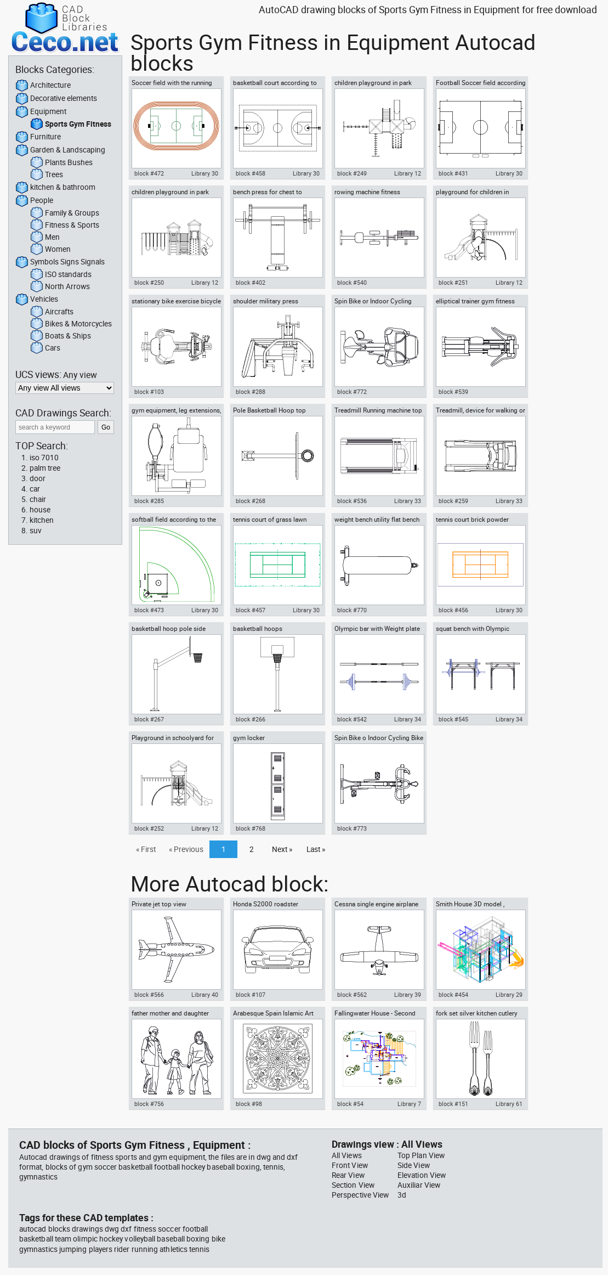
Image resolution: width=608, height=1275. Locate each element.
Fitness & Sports (64, 225)
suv (36, 530)
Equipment (40, 112)
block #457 (250, 610)
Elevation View (421, 1175)
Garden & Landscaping (60, 150)
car (35, 489)
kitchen (42, 520)
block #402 (250, 282)
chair (38, 499)
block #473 (149, 610)
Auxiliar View (418, 1185)
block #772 (352, 392)
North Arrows (60, 287)
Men (45, 238)
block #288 (250, 392)
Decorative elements (56, 98)
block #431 (453, 173)
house (40, 510)
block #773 (352, 828)
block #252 (149, 828)
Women (50, 250)
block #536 (352, 501)
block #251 (453, 282)
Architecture (43, 85)
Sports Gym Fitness (70, 125)
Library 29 (509, 994)
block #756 (149, 1104)
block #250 (149, 282)
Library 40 (204, 994)
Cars (45, 348)
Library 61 (509, 1104)
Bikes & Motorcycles (71, 324)
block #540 (352, 282)
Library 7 (409, 1104)
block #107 (250, 994)
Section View (353, 1185)
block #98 (249, 1104)
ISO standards (61, 275)
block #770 (352, 610)
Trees (46, 175)
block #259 (453, 501)
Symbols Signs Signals (60, 262)
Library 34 (407, 719)
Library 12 (407, 173)
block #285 (149, 501)
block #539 (453, 392)
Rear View (348, 1175)
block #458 (250, 173)
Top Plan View (421, 1155)
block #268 (250, 501)
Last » (315, 849)
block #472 (149, 173)
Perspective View (360, 1195)
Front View (350, 1165)
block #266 (250, 719)
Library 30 (204, 173)
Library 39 (407, 994)
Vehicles (36, 299)
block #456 (453, 610)
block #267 (149, 719)
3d (401, 1195)
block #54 (350, 1104)
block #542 (352, 719)
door (38, 478)
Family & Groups (64, 213)
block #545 (453, 719)
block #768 (250, 828)
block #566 (149, 994)
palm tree (45, 468)
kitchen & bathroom (55, 187)
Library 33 (407, 501)
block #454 (453, 994)
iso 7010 (44, 457)
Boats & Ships (60, 336)
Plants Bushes (61, 163)
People (34, 200)
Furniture (38, 137)
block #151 (453, 1104)
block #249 (352, 173)
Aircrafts (51, 312)
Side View (413, 1165)
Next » (282, 849)
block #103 (149, 392)
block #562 (352, 994)
